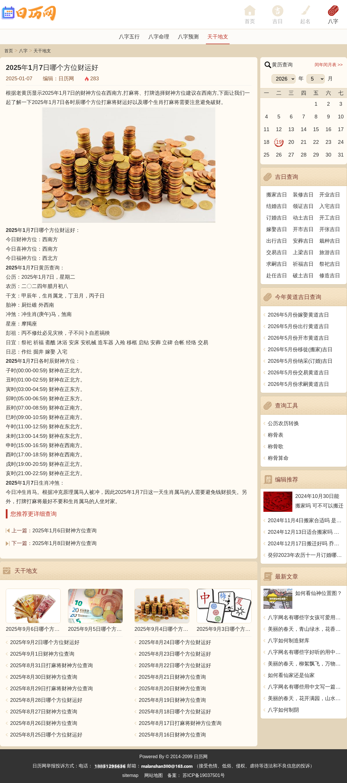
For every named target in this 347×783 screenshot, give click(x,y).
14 (304, 129)
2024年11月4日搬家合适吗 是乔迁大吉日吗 (306, 520)
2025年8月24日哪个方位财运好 (175, 642)
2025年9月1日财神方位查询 (42, 654)
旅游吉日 (329, 252)
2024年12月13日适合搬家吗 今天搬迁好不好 (306, 532)
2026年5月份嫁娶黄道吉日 (298, 315)
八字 (333, 21)
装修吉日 (303, 195)
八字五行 (129, 37)
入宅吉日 (329, 206)
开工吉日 (329, 218)
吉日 (277, 21)
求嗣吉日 (276, 264)
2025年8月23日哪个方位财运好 (175, 654)
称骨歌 (275, 446)
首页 (8, 50)
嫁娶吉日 (276, 229)
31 (341, 155)
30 (328, 155)
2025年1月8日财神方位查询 (64, 543)
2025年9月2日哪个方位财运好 (45, 642)
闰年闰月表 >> (329, 64)
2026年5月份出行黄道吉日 (298, 326)
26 (279, 155)
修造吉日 (329, 275)
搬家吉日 (276, 195)
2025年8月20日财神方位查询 (172, 688)
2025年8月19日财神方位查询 (172, 700)
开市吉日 (303, 229)
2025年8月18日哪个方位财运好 (175, 712)
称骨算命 (278, 458)
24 (341, 142)
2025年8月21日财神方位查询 (172, 677)
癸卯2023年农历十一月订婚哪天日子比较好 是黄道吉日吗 (306, 555)
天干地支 (217, 37)
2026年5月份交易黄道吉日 (298, 372)
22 (316, 142)
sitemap (130, 775)
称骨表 (275, 435)
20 (291, 142)
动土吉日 (303, 218)
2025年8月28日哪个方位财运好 (46, 700)
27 (291, 155)
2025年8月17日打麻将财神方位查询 (180, 723)
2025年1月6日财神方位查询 (64, 530)
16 (328, 129)
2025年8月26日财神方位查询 (43, 723)
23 (328, 142)
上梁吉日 (303, 252)
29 (316, 155)
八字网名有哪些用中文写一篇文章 (306, 687)
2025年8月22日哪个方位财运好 (175, 665)
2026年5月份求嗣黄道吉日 (298, 384)
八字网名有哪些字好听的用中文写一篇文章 (306, 652)
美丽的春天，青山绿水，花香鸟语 (306, 629)
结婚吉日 (276, 206)
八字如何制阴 (283, 710)
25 (266, 155)
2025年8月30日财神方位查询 (43, 677)
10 (341, 117)
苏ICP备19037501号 (204, 775)
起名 (305, 21)
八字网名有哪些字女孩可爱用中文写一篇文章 (306, 617)
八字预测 (188, 37)
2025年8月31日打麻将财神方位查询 (51, 665)
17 (341, 129)
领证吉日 (303, 206)
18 (266, 142)
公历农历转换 (283, 423)
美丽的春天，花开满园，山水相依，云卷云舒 (306, 698)
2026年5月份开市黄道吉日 (298, 338)
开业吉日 (329, 195)
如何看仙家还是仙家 (291, 675)
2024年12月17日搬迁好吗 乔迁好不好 (306, 543)
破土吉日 (303, 275)
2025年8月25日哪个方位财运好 (46, 735)
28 (304, 155)
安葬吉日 (303, 241)
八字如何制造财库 (288, 640)
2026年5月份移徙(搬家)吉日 (300, 349)
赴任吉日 (276, 275)
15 (316, 129)
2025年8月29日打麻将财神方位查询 (51, 688)
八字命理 (158, 37)
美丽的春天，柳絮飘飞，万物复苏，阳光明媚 (306, 664)
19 (279, 142)
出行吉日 (276, 241)
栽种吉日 (329, 241)
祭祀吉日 (329, 264)
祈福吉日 (303, 264)
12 (279, 129)
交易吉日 (276, 252)
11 (266, 129)
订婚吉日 (276, 218)
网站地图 (153, 775)
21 (304, 142)
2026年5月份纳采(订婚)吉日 (300, 361)
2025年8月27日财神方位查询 (43, 712)
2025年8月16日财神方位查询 (172, 735)
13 (291, 129)
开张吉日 (329, 229)
